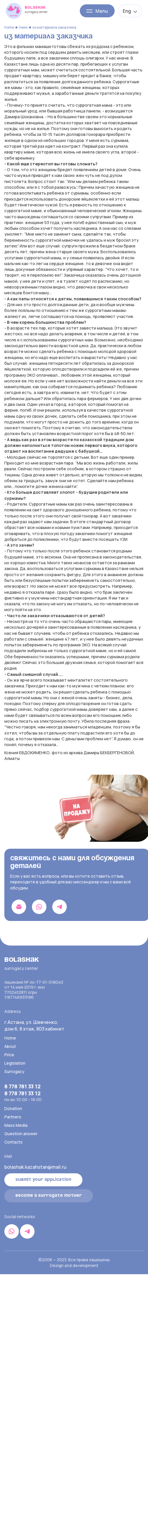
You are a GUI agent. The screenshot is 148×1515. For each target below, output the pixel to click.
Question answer (20, 1133)
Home (9, 27)
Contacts (13, 1142)
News (23, 27)
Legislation (15, 1063)
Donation (13, 1108)
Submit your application (43, 1180)
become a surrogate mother (48, 1196)
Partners (12, 1117)
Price (9, 1054)
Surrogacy (14, 1071)
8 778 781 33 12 (22, 1086)
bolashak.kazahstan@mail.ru (34, 1167)
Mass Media (16, 1125)
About (10, 1046)
